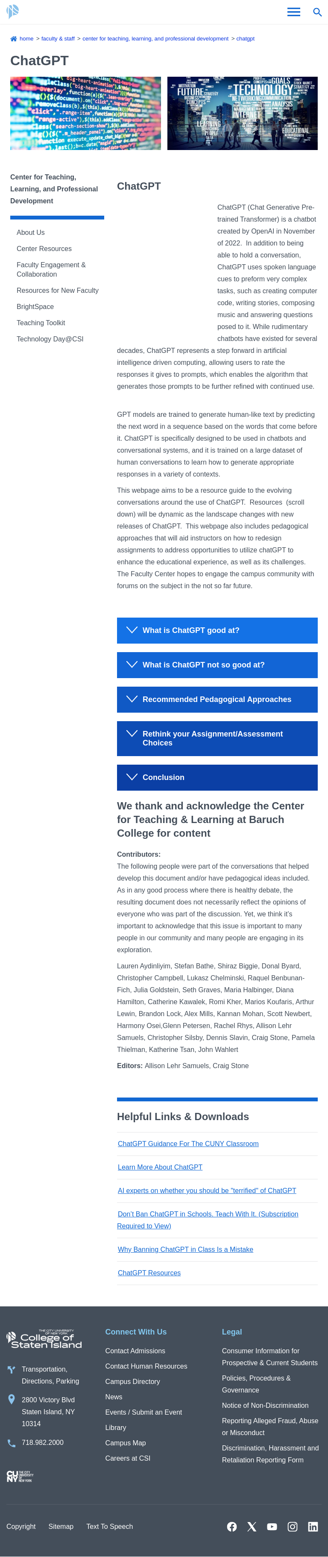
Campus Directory (132, 1381)
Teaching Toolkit (41, 322)
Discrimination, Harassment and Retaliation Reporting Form (270, 1454)
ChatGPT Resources (149, 1273)
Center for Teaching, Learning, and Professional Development (155, 38)
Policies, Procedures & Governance (256, 1384)
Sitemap (60, 1526)
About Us (31, 232)
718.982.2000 (43, 1442)
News (114, 1397)
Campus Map (125, 1443)
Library (115, 1427)
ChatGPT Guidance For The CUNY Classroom (188, 1143)
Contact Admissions (135, 1351)
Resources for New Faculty (58, 290)
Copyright (20, 1526)
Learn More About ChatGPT (160, 1167)
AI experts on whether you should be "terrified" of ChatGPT (207, 1190)
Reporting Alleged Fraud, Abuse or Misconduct (270, 1426)
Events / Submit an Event (143, 1412)
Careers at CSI (128, 1458)
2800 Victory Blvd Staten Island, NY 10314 (48, 1411)
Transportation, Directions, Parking (50, 1375)
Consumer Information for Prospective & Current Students (270, 1356)
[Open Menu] (294, 12)
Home (27, 38)
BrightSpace (35, 306)
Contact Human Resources (146, 1366)
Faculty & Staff (58, 38)
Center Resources (44, 248)
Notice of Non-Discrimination (265, 1405)
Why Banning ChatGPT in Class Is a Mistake (185, 1249)
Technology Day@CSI (50, 339)
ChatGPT (246, 38)
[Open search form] (317, 12)
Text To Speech (109, 1526)
